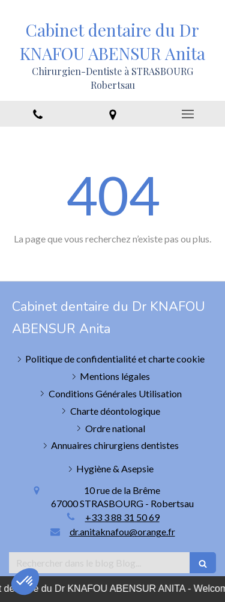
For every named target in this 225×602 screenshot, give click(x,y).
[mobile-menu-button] (187, 114)
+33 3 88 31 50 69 (122, 517)
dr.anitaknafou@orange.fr (122, 531)
